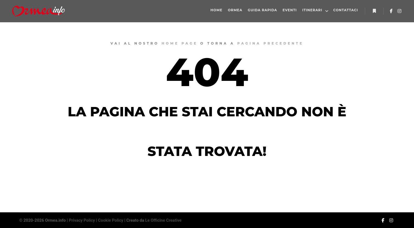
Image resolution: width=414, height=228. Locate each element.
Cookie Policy (110, 220)
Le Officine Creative (163, 220)
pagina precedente (270, 43)
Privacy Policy (82, 220)
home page (179, 43)
